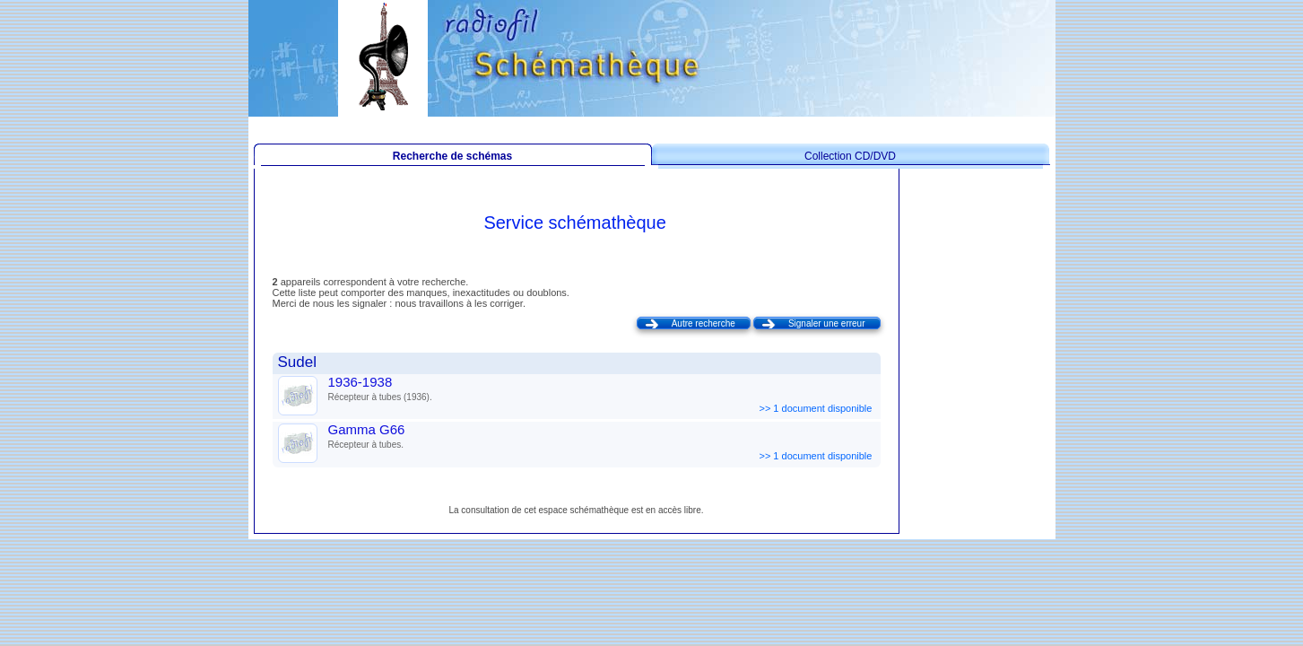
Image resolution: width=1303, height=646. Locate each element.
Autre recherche (703, 323)
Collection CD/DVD (850, 156)
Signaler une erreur (826, 323)
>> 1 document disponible (816, 408)
